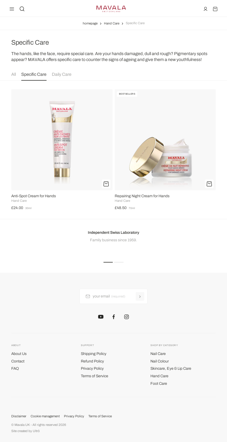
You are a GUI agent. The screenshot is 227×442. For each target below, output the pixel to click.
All (13, 74)
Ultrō (36, 431)
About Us (19, 354)
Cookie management (45, 416)
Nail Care (158, 354)
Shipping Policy (93, 354)
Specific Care (33, 74)
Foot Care (158, 384)
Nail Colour (159, 361)
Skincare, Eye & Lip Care (170, 368)
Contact (17, 361)
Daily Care (61, 74)
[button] (108, 262)
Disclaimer (18, 416)
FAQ (15, 368)
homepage (90, 23)
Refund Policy (92, 361)
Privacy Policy (92, 368)
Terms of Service (94, 376)
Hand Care (111, 23)
